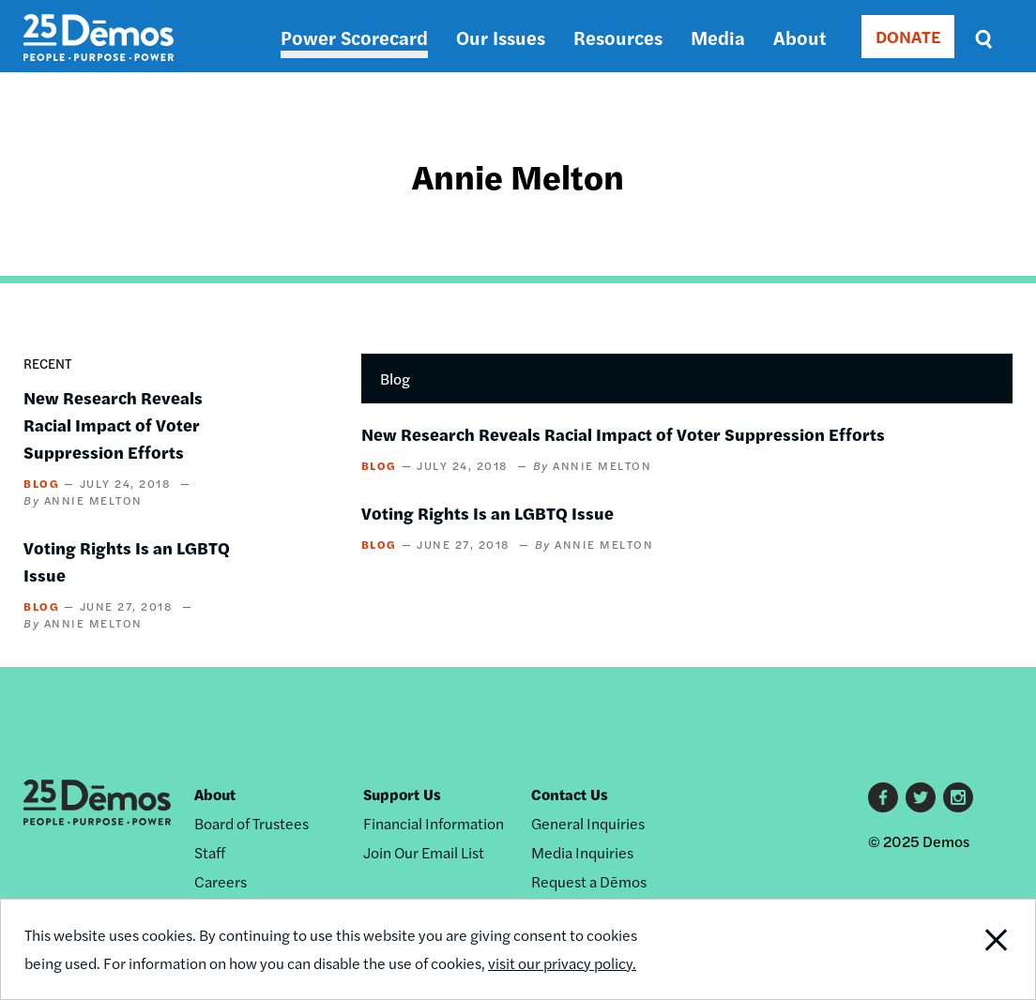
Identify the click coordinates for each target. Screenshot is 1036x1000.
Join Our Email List (423, 852)
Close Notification (981, 949)
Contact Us (569, 794)
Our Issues (500, 37)
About (799, 37)
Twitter (921, 797)
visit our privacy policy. (562, 963)
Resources (618, 37)
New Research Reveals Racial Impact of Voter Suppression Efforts (113, 424)
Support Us (402, 794)
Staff (209, 852)
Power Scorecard (354, 37)
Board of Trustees (251, 823)
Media (718, 37)
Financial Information (433, 823)
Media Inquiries (582, 852)
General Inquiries (588, 823)
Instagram (958, 797)
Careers (220, 881)
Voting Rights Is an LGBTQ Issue (487, 512)
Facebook (883, 797)
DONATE (908, 36)
